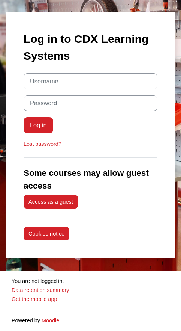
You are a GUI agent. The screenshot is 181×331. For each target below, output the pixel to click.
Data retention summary (40, 290)
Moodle (50, 320)
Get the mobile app (34, 299)
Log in (38, 125)
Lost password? (42, 144)
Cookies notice (46, 234)
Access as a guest (50, 202)
